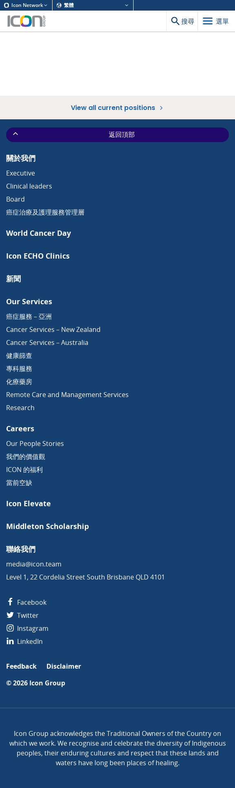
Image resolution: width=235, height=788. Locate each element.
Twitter (22, 615)
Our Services (29, 301)
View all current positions (118, 107)
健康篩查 (19, 355)
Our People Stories (35, 443)
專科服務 (19, 368)
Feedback (21, 666)
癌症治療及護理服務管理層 (45, 212)
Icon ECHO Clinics (38, 256)
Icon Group (47, 683)
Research (20, 407)
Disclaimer (63, 666)
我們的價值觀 (25, 456)
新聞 (13, 278)
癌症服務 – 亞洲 (29, 316)
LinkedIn (24, 641)
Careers (20, 428)
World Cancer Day (38, 233)
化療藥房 (19, 381)
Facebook (26, 602)
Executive (20, 173)
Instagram (27, 628)
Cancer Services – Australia (47, 342)
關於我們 (20, 158)
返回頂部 (73, 134)
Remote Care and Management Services (67, 394)
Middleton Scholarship (47, 526)
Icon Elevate (28, 503)
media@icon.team (33, 564)
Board (15, 199)
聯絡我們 (20, 549)
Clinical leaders (29, 186)
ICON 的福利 (24, 469)
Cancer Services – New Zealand (53, 329)
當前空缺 (19, 482)
